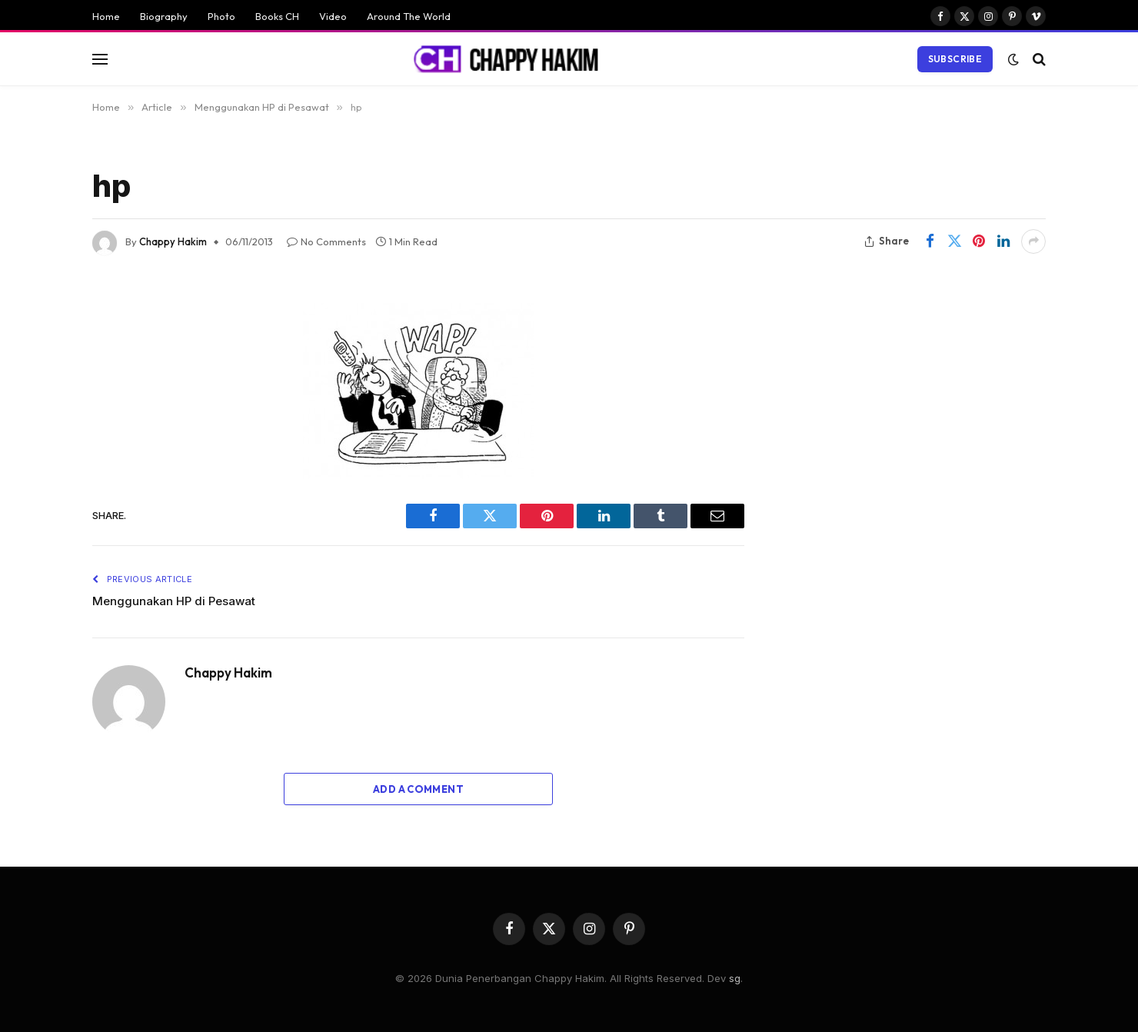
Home (106, 16)
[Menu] (100, 59)
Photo (221, 16)
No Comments (326, 241)
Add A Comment (418, 789)
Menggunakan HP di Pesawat (173, 601)
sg (734, 978)
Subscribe (955, 59)
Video (333, 16)
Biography (164, 16)
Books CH (277, 16)
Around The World (409, 16)
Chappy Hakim (173, 241)
